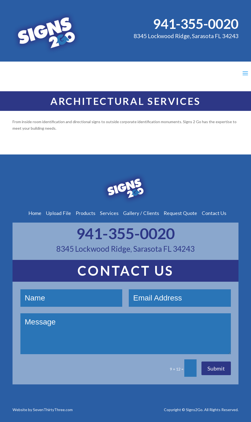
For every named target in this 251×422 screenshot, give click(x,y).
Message (125, 333)
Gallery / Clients (141, 213)
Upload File (58, 213)
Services (109, 213)
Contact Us (214, 213)
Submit (216, 368)
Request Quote (180, 213)
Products (85, 213)
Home (34, 213)
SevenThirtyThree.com (53, 409)
